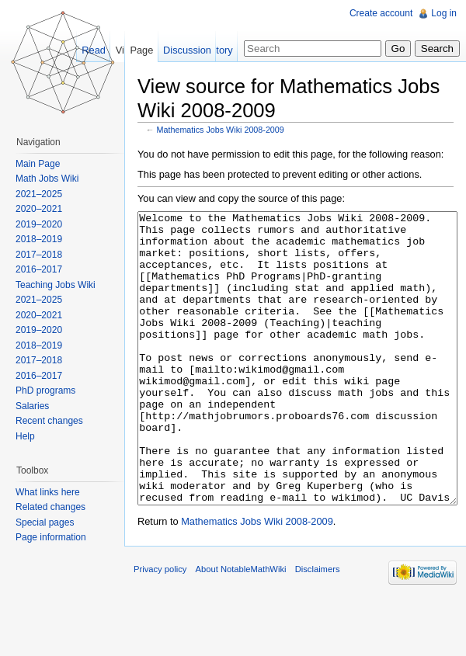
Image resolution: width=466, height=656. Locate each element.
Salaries (32, 406)
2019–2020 (39, 224)
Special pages (45, 522)
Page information (51, 537)
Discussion (187, 50)
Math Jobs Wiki (47, 178)
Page (141, 50)
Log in (444, 13)
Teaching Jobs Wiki (56, 284)
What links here (48, 492)
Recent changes (49, 420)
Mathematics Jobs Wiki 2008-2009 (220, 129)
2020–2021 (39, 208)
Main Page (38, 163)
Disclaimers (317, 627)
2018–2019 (39, 239)
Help (25, 436)
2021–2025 (39, 194)
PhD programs (45, 390)
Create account (381, 13)
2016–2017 (39, 269)
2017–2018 (39, 254)
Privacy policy (160, 627)
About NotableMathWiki (241, 627)
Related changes (50, 507)
